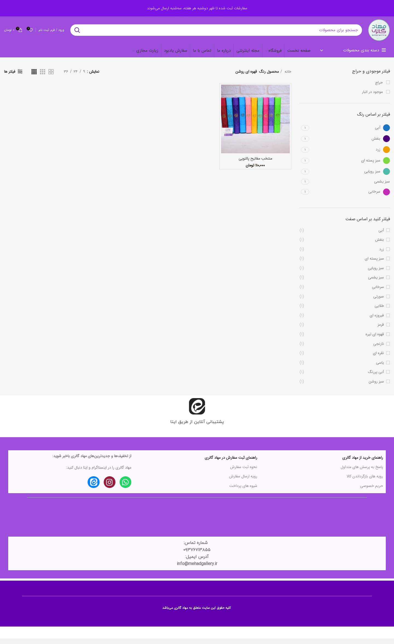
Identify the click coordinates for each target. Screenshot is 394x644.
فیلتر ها (9, 77)
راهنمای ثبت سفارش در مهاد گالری (231, 463)
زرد (381, 255)
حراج (379, 88)
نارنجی (378, 349)
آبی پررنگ (376, 377)
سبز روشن (376, 387)
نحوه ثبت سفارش (243, 472)
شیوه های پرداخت (243, 491)
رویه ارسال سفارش (243, 482)
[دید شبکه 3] (42, 77)
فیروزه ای (377, 321)
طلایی (379, 311)
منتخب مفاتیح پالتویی (255, 164)
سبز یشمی (376, 283)
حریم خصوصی (371, 491)
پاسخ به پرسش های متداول (362, 472)
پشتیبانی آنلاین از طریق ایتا (197, 427)
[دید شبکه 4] (34, 77)
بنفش (379, 245)
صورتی (378, 302)
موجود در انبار (373, 97)
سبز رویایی (376, 274)
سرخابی (378, 292)
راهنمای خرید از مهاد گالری (362, 463)
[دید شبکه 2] (51, 77)
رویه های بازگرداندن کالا (365, 482)
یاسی (380, 368)
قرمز (381, 330)
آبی (381, 236)
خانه (287, 77)
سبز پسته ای (374, 264)
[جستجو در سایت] (213, 33)
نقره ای (378, 358)
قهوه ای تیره (375, 340)
